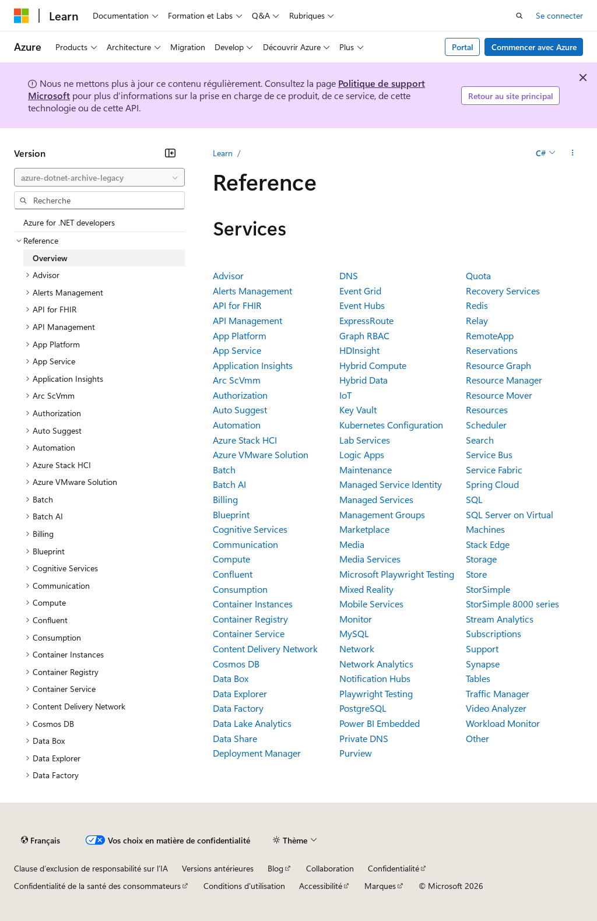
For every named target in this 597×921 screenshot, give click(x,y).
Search (480, 440)
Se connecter (559, 15)
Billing (225, 499)
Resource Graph (498, 365)
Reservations (492, 350)
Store (476, 574)
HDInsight (359, 350)
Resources (487, 409)
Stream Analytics (499, 619)
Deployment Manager (257, 753)
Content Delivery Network (265, 648)
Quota (478, 275)
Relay (477, 320)
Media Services (370, 559)
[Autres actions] (573, 153)
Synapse (483, 664)
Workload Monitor (503, 723)
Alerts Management (252, 290)
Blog (275, 868)
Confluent (232, 574)
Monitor (355, 619)
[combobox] (99, 177)
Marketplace (364, 529)
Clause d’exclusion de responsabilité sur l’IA (91, 868)
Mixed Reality (366, 589)
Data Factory (238, 708)
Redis (477, 305)
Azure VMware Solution (260, 454)
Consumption (240, 589)
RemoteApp (490, 335)
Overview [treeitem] (50, 257)
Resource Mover (499, 395)
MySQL (354, 633)
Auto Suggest (240, 409)
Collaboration (330, 868)
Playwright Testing (376, 693)
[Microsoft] (21, 15)
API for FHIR (237, 305)
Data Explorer (240, 693)
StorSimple (488, 589)
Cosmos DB (236, 664)
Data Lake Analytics (252, 723)
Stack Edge (488, 544)
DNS (348, 275)
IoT (345, 395)
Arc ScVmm (237, 380)
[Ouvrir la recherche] (519, 15)
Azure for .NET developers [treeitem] (69, 222)
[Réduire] (170, 152)
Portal (462, 46)
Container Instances (253, 603)
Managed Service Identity (390, 484)
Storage (481, 559)
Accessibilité (320, 885)
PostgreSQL (363, 708)
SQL (474, 499)
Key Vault (358, 409)
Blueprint (231, 514)
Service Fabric (494, 469)
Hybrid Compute (372, 365)
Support (482, 648)
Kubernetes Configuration (391, 425)
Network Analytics (376, 664)
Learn (223, 153)
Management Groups (382, 514)
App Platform (239, 335)
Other (477, 738)
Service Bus (489, 454)
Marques (380, 885)
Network (356, 648)
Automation (237, 425)
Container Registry (250, 619)
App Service (237, 350)
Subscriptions (493, 633)
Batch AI (229, 484)
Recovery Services (503, 290)
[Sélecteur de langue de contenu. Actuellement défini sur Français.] (40, 840)
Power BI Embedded (379, 723)
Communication (245, 544)
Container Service (249, 633)
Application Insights (253, 365)
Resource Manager (504, 380)
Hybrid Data (363, 380)
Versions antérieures (218, 868)
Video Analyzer (496, 708)
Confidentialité (393, 868)
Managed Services (376, 499)
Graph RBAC (364, 335)
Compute (231, 559)
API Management (247, 320)
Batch (224, 469)
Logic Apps (361, 454)
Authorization (240, 395)
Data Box (230, 678)
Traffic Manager (497, 693)
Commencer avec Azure (534, 46)
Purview (355, 753)
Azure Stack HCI (245, 440)
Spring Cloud (492, 484)
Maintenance (365, 469)
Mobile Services (371, 603)
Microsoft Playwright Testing (396, 574)
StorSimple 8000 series (512, 603)
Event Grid (360, 290)
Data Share (235, 738)
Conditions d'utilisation (244, 885)
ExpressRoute (366, 320)
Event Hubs (362, 305)
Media (351, 544)
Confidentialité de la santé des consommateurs (97, 885)
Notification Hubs (374, 678)
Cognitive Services (250, 529)
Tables (478, 678)
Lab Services (364, 440)
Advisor (228, 275)
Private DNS (363, 738)
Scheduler (486, 425)
